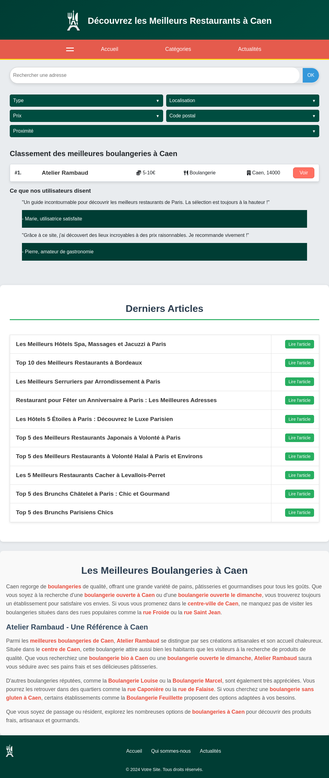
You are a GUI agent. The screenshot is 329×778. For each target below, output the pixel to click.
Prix (17, 115)
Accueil (109, 49)
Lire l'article (299, 344)
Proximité (23, 131)
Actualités (249, 49)
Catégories (178, 49)
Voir (303, 172)
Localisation (182, 100)
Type (18, 100)
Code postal (182, 115)
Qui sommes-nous (171, 751)
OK (310, 75)
